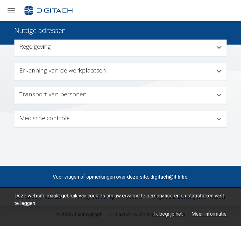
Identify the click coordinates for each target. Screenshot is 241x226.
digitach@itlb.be (168, 177)
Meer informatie (209, 214)
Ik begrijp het (168, 214)
